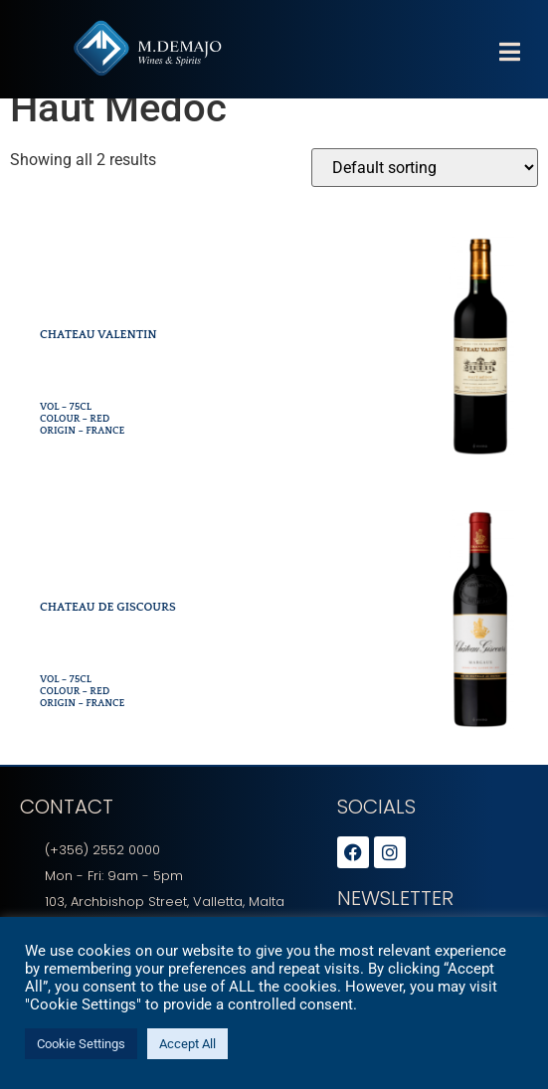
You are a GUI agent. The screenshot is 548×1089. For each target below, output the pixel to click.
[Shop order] (424, 189)
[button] (509, 52)
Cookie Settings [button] (81, 1043)
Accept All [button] (187, 1043)
